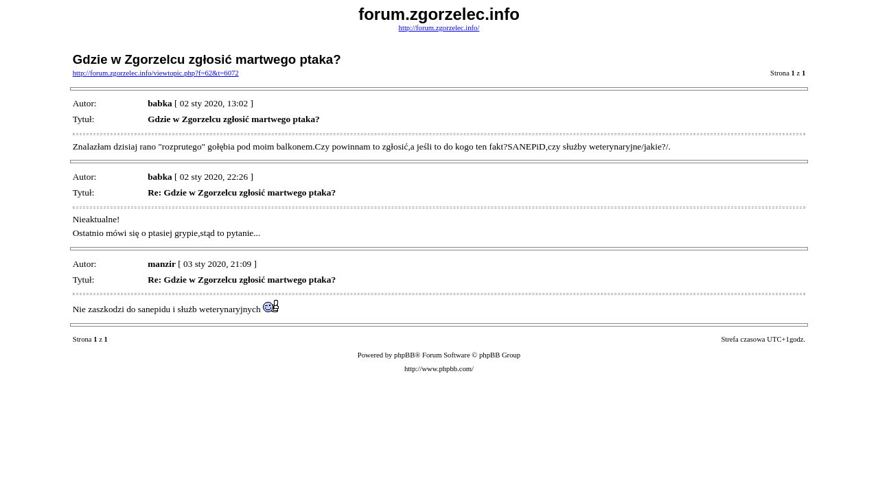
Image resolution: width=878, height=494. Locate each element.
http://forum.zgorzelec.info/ (439, 28)
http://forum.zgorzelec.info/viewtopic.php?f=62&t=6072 (156, 73)
